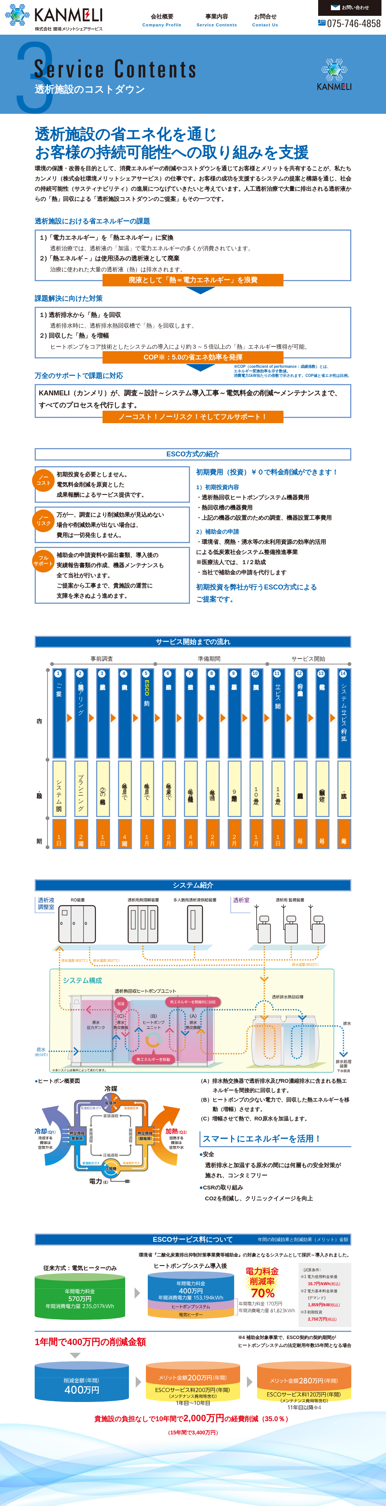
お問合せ (265, 21)
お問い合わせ (350, 7)
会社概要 (162, 21)
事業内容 (217, 21)
